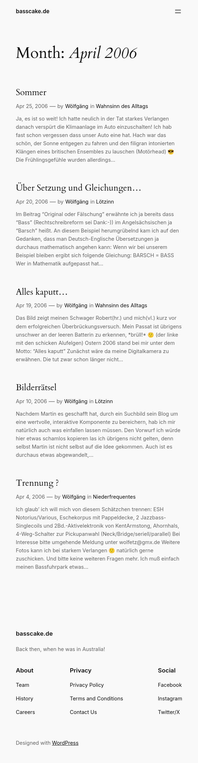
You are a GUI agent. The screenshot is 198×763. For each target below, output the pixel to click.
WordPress (65, 743)
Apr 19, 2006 (31, 305)
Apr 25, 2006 (32, 106)
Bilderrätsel (36, 388)
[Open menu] (178, 11)
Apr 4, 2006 (30, 497)
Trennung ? (37, 483)
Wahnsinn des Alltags (122, 106)
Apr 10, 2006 (31, 401)
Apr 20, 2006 (32, 202)
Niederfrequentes (114, 497)
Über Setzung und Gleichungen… (78, 188)
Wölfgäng (76, 106)
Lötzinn (105, 202)
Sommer (31, 93)
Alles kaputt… (42, 292)
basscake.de (32, 11)
